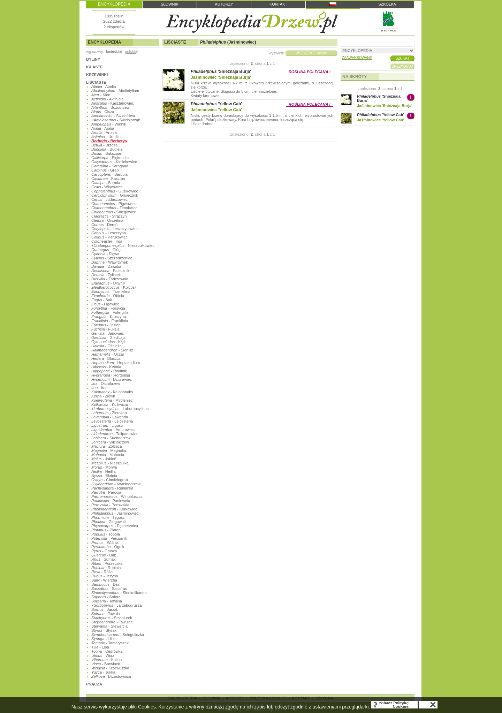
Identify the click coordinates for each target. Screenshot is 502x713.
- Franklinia (109, 321)
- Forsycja (108, 308)
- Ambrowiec (113, 429)
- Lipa (100, 647)
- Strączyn (109, 216)
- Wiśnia (105, 542)
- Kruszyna (108, 316)
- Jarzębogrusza (116, 605)
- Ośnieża (106, 346)
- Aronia (104, 132)
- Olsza (102, 111)
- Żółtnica (106, 446)
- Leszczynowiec (114, 229)
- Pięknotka (110, 158)
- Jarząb (105, 609)
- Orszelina (107, 220)
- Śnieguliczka (117, 634)
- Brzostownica (111, 676)
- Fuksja (105, 329)
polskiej (131, 52)
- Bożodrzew (110, 107)
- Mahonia (107, 455)
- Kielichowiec (114, 162)
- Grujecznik (114, 195)
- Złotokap (109, 413)
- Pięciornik (109, 538)
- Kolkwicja (109, 404)
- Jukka (103, 672)
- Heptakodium (115, 363)
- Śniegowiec (113, 212)
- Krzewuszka (110, 668)
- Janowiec (107, 333)
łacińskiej (114, 52)
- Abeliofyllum (115, 91)
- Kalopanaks (112, 392)
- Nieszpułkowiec (122, 245)
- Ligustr (107, 425)
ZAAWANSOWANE (357, 58)
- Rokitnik (109, 371)
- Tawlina (106, 601)
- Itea (99, 388)
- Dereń (104, 224)
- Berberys (109, 141)
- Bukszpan (106, 153)
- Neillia (103, 471)
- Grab (105, 170)
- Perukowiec (109, 237)
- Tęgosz (108, 517)
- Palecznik (110, 270)
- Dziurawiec (111, 379)
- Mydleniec (112, 400)
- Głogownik (109, 521)
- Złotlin (103, 396)
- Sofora (106, 597)
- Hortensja (110, 375)
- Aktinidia (107, 99)
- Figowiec (105, 304)
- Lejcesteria (112, 421)
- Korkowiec (114, 509)
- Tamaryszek (110, 643)
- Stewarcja (109, 626)
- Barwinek (105, 664)
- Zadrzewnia (109, 279)
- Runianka (112, 488)
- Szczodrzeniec (111, 258)
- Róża (102, 572)
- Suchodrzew (111, 438)
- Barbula (109, 174)
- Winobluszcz (117, 496)
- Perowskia (110, 505)
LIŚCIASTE (96, 82)
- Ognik (107, 547)
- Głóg (106, 250)
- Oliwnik (108, 283)
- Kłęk (108, 342)
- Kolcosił (113, 287)
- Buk (101, 300)
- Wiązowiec (107, 187)
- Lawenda (109, 417)
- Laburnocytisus (120, 409)
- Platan (106, 530)
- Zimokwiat (114, 208)
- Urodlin (106, 137)
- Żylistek (106, 275)
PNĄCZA (94, 684)
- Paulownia (110, 501)
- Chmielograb (109, 480)
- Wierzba (104, 580)
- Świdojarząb (115, 120)
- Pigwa (105, 254)
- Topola (105, 534)
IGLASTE (94, 67)
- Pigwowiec (114, 204)
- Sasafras (109, 588)
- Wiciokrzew (110, 442)
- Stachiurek (111, 618)
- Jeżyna (104, 576)
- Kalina (106, 660)
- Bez (105, 584)
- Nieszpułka (110, 463)
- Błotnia (104, 475)
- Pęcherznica (114, 526)
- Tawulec (111, 622)
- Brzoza (104, 145)
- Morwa (104, 467)
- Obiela (107, 296)
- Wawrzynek (109, 262)
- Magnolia (108, 450)
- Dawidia (106, 266)
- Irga (106, 241)
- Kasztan (108, 178)
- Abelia (103, 86)
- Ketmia (106, 367)
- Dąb (103, 555)
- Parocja (106, 492)
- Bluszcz (106, 358)
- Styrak (103, 630)
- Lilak (103, 639)
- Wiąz (102, 655)
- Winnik (108, 124)
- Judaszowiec (109, 199)
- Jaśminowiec (115, 513)
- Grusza (104, 551)
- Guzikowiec (114, 191)
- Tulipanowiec (114, 434)
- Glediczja (108, 337)
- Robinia (106, 568)
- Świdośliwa (113, 116)
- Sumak (103, 559)
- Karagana (109, 166)
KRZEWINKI (97, 75)
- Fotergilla (109, 312)
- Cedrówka (106, 651)
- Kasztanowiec (112, 103)
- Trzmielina (110, 291)
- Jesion (106, 325)
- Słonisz (112, 350)
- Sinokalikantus (119, 593)
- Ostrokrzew (105, 383)
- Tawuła (105, 614)
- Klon (100, 95)
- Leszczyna (108, 233)
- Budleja (106, 149)
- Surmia (105, 183)
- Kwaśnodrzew (115, 484)
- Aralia (102, 128)
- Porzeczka (106, 563)
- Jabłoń (103, 459)
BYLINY (93, 59)
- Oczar (107, 354)
